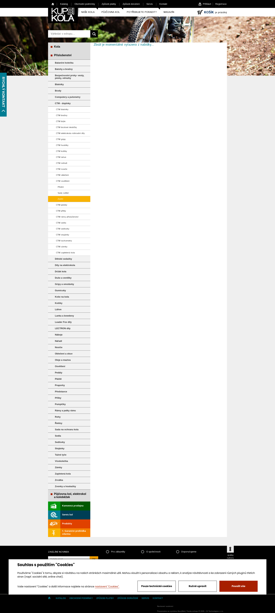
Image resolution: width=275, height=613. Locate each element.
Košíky (58, 303)
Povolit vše (238, 586)
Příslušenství (63, 55)
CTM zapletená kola (65, 252)
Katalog (64, 4)
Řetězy (58, 423)
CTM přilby (61, 210)
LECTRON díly (63, 328)
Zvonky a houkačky (65, 486)
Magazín (169, 12)
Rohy (58, 417)
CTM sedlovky (62, 228)
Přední (61, 187)
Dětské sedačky (63, 259)
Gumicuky (60, 290)
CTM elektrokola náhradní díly (70, 133)
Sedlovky (60, 442)
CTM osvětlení (62, 181)
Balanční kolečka (64, 62)
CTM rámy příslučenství (67, 216)
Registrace (221, 4)
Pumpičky (60, 404)
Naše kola (88, 12)
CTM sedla (61, 222)
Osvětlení (60, 366)
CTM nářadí (61, 163)
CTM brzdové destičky (66, 127)
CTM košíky (61, 151)
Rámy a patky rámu (65, 410)
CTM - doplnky (63, 103)
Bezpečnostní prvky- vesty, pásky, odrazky (69, 76)
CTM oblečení (62, 175)
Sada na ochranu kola (66, 429)
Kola (57, 46)
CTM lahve (61, 157)
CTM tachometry (64, 240)
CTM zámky (61, 246)
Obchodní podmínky (85, 4)
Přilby (58, 398)
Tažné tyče (60, 454)
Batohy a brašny (64, 69)
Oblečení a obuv (63, 353)
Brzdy (58, 90)
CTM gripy (61, 139)
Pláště (58, 379)
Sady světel (63, 193)
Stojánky (59, 448)
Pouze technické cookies (156, 586)
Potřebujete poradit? (142, 12)
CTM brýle (60, 121)
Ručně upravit (197, 586)
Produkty (67, 523)
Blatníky (59, 84)
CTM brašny (61, 115)
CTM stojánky (62, 234)
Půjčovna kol (111, 12)
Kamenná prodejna (72, 505)
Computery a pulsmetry (67, 97)
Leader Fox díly (63, 322)
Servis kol (67, 514)
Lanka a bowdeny (64, 315)
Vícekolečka (61, 461)
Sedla (58, 435)
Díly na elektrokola (65, 265)
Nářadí (58, 341)
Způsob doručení (131, 4)
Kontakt (163, 4)
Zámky (58, 467)
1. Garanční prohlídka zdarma (74, 532)
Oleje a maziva (63, 360)
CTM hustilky (62, 145)
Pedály (58, 372)
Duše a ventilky (63, 277)
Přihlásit (207, 4)
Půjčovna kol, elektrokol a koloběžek (70, 495)
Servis (149, 4)
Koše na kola (62, 296)
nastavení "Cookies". (107, 586)
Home (53, 4)
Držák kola (60, 271)
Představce (61, 391)
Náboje (58, 334)
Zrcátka (59, 480)
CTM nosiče (61, 169)
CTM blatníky (62, 109)
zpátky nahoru (230, 556)
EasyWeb (181, 611)
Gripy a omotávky (64, 284)
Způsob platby (109, 4)
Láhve (58, 309)
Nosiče (58, 347)
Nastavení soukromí (165, 606)
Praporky (60, 385)
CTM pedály (61, 204)
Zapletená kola (63, 473)
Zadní (60, 198)
